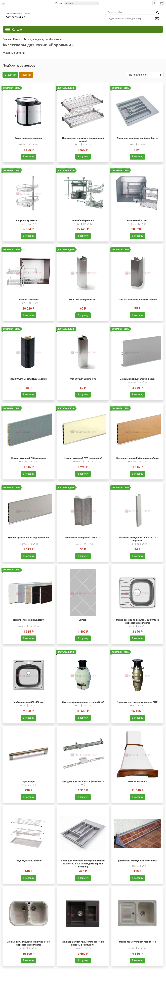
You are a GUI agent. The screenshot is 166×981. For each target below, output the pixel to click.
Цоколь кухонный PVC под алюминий (28, 537)
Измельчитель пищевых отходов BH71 (137, 702)
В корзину (28, 156)
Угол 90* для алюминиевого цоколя (137, 299)
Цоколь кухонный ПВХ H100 (28, 619)
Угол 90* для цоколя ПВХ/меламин (28, 378)
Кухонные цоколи (14, 52)
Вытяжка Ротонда (137, 781)
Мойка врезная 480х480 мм (29, 702)
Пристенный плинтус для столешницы (137, 860)
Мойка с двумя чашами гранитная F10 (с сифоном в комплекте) (28, 943)
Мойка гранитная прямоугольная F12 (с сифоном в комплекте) (83, 943)
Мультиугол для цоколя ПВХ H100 (83, 537)
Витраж (83, 619)
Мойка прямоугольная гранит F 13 (137, 941)
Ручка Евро (28, 781)
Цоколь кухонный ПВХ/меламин (28, 458)
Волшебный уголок (137, 220)
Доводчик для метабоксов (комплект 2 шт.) (83, 783)
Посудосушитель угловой (28, 860)
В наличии (10, 74)
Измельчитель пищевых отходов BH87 (83, 702)
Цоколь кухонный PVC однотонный (83, 458)
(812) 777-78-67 (15, 17)
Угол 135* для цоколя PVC (83, 299)
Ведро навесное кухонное (29, 138)
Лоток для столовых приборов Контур (137, 138)
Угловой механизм (28, 299)
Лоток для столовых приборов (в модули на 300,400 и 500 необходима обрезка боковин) (83, 863)
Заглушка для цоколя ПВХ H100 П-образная (137, 539)
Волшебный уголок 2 (83, 220)
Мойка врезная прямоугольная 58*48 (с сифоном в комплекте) (137, 621)
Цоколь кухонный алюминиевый (137, 378)
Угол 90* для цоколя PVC (83, 378)
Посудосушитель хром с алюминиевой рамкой (83, 139)
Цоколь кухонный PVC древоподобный (137, 458)
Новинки (26, 74)
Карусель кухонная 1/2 (28, 220)
